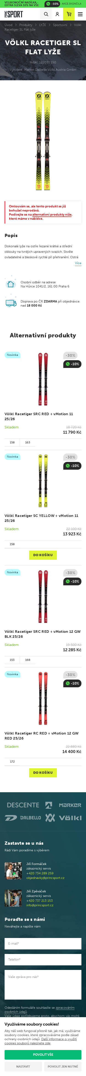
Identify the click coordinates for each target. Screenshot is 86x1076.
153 (12, 660)
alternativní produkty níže (52, 214)
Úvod (8, 25)
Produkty (25, 25)
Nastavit (23, 1066)
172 (12, 761)
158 (12, 442)
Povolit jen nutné (63, 1066)
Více (78, 263)
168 (27, 660)
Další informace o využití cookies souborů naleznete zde (41, 1041)
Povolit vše (43, 1055)
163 (27, 442)
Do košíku (43, 555)
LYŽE (42, 25)
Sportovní (60, 25)
